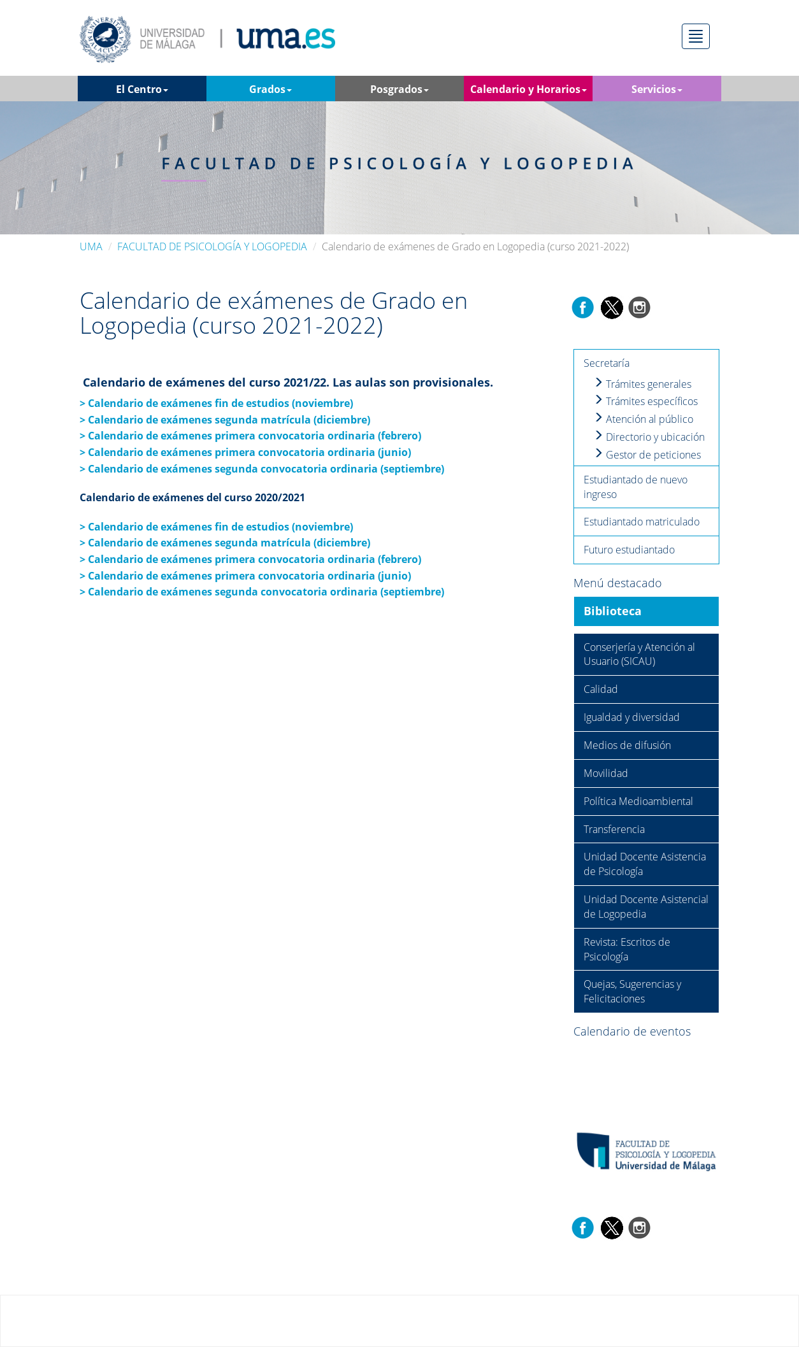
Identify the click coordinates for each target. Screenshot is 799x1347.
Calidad (601, 689)
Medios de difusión (627, 745)
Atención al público (643, 419)
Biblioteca (613, 610)
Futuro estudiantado (629, 550)
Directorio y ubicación (649, 437)
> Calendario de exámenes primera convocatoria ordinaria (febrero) (250, 559)
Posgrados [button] (399, 89)
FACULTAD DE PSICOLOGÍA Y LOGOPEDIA (212, 246)
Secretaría (607, 363)
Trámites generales (642, 384)
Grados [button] (270, 89)
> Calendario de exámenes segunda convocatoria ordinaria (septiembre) (263, 469)
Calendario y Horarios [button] (528, 89)
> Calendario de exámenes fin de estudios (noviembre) (216, 527)
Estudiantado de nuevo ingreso (635, 487)
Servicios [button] (656, 89)
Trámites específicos (645, 401)
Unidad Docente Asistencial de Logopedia (646, 906)
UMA (91, 246)
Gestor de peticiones (647, 455)
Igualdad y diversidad (632, 717)
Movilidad (606, 773)
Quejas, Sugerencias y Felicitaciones (632, 991)
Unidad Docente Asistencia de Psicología (645, 864)
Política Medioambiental (638, 801)
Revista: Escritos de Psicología (627, 949)
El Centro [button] (142, 89)
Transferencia (614, 829)
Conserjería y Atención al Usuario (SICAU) (639, 654)
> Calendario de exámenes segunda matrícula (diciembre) (225, 543)
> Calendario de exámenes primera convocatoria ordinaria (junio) (245, 576)
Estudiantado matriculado (642, 522)
